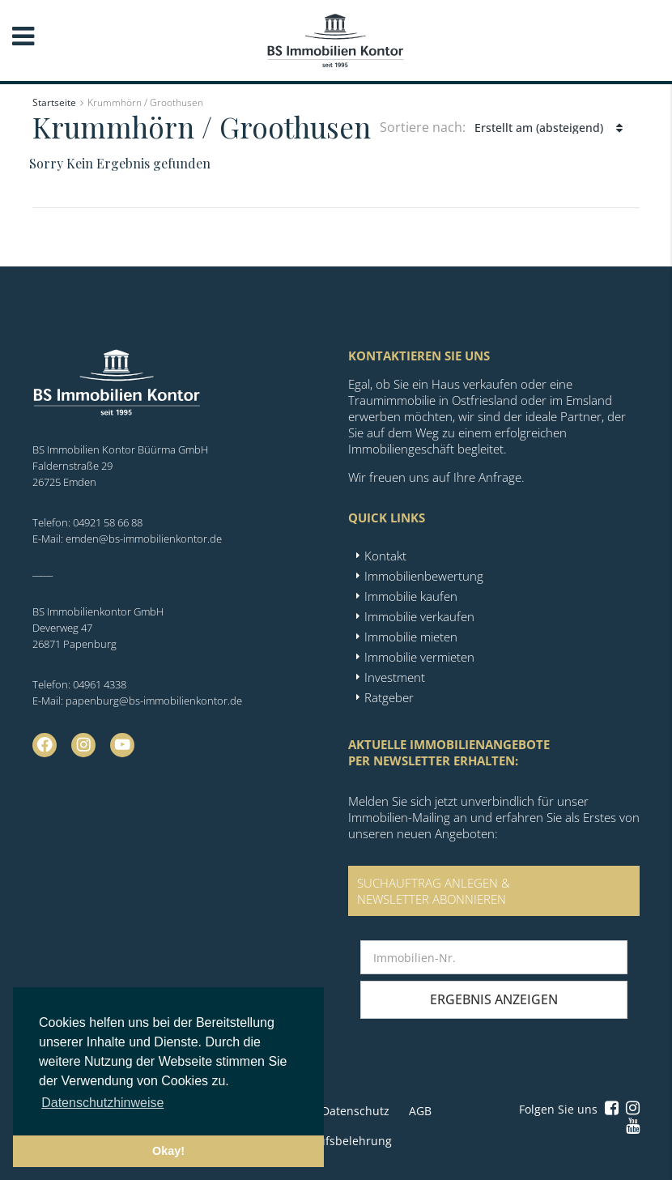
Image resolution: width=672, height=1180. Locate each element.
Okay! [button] (168, 1150)
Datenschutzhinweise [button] (102, 1103)
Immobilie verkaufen (419, 616)
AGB (420, 1110)
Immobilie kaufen (410, 596)
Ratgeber (389, 697)
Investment (394, 677)
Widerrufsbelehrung (336, 1140)
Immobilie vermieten (419, 657)
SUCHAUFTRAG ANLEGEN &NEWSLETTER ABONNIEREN (433, 891)
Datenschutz (355, 1110)
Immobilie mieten (410, 636)
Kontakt (385, 555)
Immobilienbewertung (423, 576)
